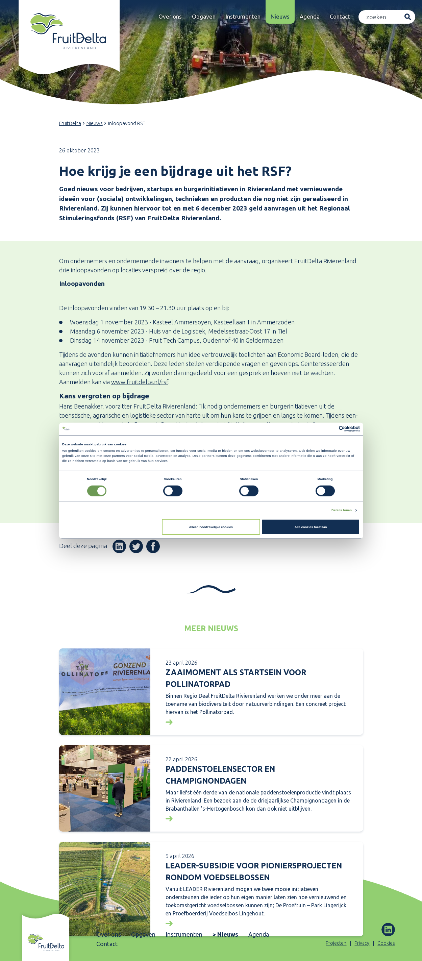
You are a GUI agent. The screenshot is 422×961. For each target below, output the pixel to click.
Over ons (170, 16)
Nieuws (280, 16)
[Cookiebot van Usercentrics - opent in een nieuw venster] (330, 429)
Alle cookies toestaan (311, 527)
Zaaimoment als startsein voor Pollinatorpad (236, 678)
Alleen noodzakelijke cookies (211, 527)
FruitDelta (70, 123)
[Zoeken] (379, 17)
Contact (340, 16)
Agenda (310, 16)
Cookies (386, 943)
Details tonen (341, 510)
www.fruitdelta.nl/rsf (139, 381)
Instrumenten (243, 16)
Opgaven (204, 16)
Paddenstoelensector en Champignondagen (220, 775)
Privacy (361, 943)
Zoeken (407, 17)
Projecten (336, 943)
